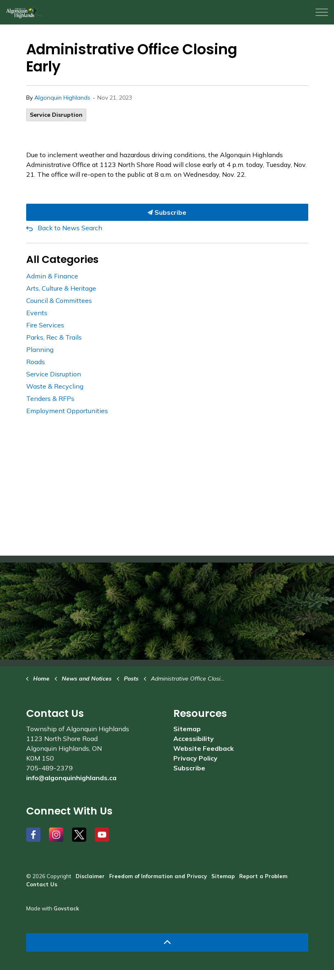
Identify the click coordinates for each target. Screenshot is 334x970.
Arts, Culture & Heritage (61, 288)
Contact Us (41, 884)
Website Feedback (203, 748)
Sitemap (187, 729)
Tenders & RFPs (50, 398)
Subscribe (167, 212)
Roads (35, 362)
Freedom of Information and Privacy (158, 876)
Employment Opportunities (67, 411)
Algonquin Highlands (62, 97)
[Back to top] (167, 942)
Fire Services (45, 325)
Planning (40, 349)
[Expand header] (321, 12)
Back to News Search (70, 228)
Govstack (66, 908)
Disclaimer (90, 876)
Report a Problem (263, 876)
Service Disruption (56, 114)
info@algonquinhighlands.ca (71, 778)
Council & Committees (59, 300)
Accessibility (193, 738)
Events (36, 313)
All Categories (62, 259)
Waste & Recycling (54, 386)
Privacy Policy (195, 758)
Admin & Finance (52, 276)
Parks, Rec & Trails (54, 337)
